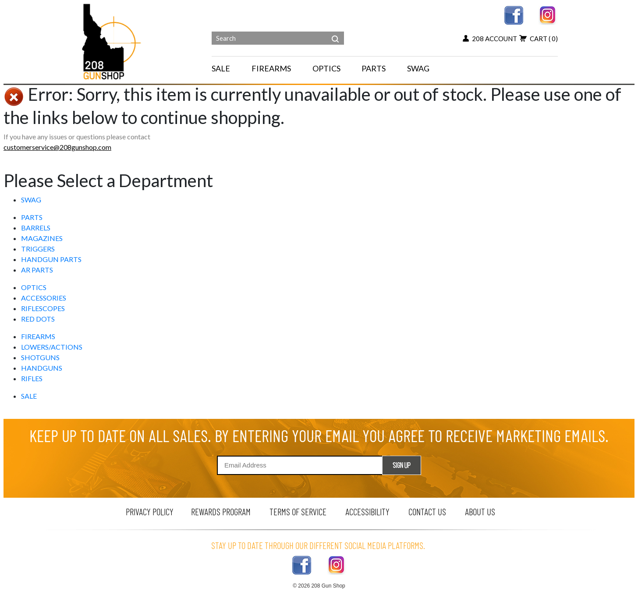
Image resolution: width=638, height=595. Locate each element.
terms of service (297, 511)
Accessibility (367, 511)
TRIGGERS (38, 248)
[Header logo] (112, 41)
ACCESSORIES (43, 298)
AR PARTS (37, 270)
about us (480, 511)
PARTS (32, 217)
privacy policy (150, 511)
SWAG (31, 199)
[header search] (335, 32)
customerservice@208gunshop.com (57, 147)
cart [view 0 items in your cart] (538, 38)
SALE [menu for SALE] (221, 68)
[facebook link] (514, 14)
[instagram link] (548, 14)
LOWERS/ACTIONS (51, 347)
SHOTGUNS (40, 357)
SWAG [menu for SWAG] (418, 68)
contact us (427, 511)
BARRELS (35, 227)
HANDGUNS (41, 368)
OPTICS (33, 287)
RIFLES (32, 378)
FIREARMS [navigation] (271, 68)
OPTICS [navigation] (326, 68)
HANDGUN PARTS (51, 259)
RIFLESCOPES (43, 308)
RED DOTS (38, 319)
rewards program (221, 511)
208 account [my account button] (490, 38)
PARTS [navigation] (374, 68)
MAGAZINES (42, 238)
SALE (29, 396)
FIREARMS (38, 336)
